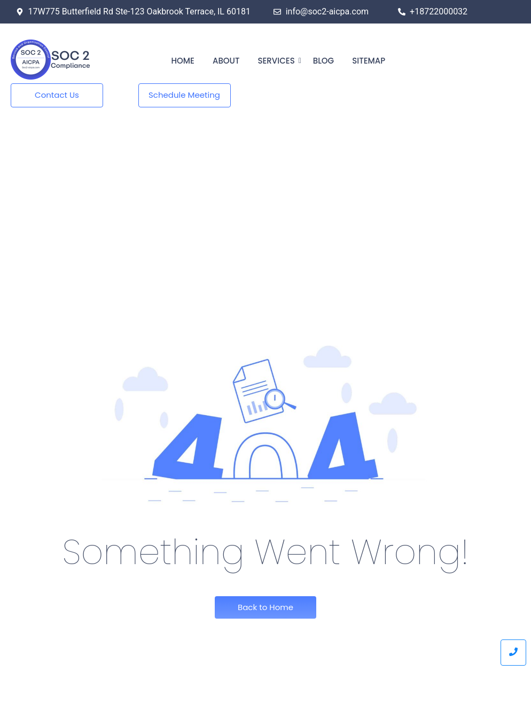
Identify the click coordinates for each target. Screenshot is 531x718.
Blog (323, 60)
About (226, 60)
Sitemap (368, 60)
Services (277, 60)
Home (182, 60)
